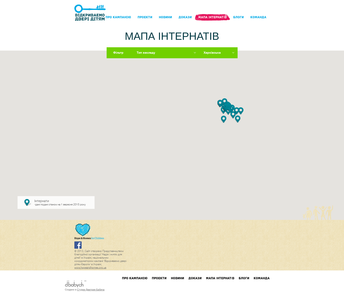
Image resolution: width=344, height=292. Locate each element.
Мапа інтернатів (212, 17)
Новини (165, 17)
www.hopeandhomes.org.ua (90, 267)
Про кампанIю (118, 17)
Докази (185, 17)
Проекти (145, 17)
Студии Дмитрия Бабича (90, 289)
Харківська (212, 52)
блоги (238, 17)
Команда (258, 17)
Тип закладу (146, 52)
